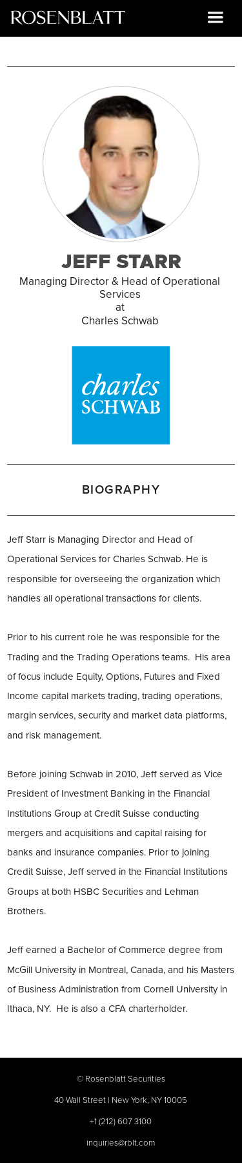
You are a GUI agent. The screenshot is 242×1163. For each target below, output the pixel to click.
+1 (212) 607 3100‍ (121, 1121)
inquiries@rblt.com (120, 1142)
